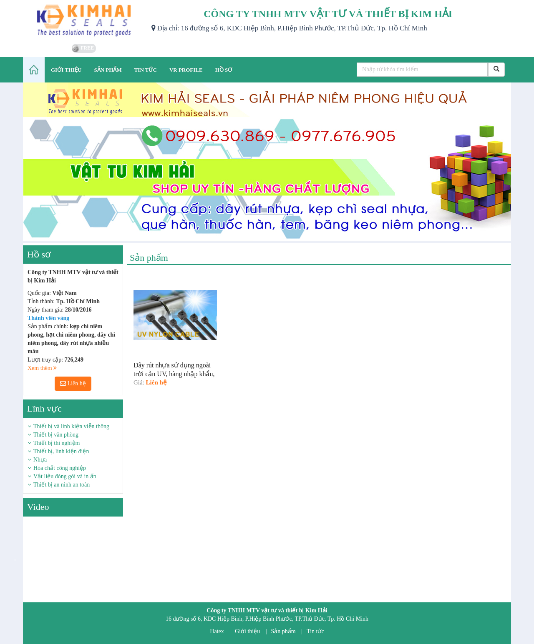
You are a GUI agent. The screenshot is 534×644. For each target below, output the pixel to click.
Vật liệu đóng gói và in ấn (64, 476)
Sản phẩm (283, 631)
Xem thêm (42, 368)
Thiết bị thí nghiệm (56, 443)
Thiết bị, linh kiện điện (61, 451)
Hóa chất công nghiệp (59, 468)
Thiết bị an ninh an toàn (61, 485)
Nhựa (40, 460)
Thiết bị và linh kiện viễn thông (71, 426)
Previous (17, 559)
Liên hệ (73, 383)
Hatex (217, 631)
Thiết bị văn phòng (55, 435)
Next (129, 559)
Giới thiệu (247, 631)
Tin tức (315, 631)
